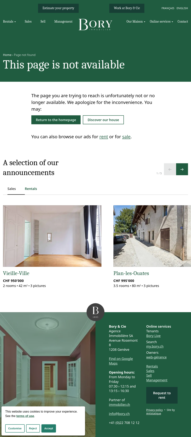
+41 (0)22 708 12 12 (124, 422)
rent (103, 136)
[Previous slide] (170, 169)
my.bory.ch (155, 346)
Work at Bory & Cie (127, 8)
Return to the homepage (56, 120)
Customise (15, 428)
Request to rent (162, 395)
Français (168, 8)
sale (126, 136)
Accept (48, 428)
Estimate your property (58, 8)
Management (156, 380)
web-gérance (156, 357)
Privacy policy (154, 410)
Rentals (152, 366)
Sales (150, 371)
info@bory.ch (119, 413)
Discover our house (103, 120)
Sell (149, 375)
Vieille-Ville (16, 273)
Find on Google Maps (121, 361)
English (182, 8)
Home (7, 55)
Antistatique (153, 413)
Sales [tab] (13, 190)
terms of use (25, 416)
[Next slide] (182, 169)
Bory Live (153, 335)
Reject (33, 428)
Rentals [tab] (31, 188)
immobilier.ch (119, 404)
